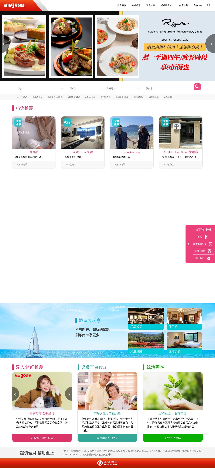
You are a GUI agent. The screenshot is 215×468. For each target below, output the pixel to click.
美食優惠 (121, 5)
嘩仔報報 (203, 258)
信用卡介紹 (203, 251)
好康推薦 (183, 5)
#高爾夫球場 (122, 97)
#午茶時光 (106, 97)
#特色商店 (71, 165)
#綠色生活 (38, 97)
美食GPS (198, 5)
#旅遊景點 (138, 97)
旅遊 (203, 237)
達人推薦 (150, 5)
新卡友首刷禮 (203, 244)
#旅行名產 (22, 97)
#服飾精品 (22, 165)
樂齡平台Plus (167, 5)
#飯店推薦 (90, 97)
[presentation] (5, 43)
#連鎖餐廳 (154, 97)
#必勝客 (168, 97)
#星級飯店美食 (55, 97)
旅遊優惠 (136, 5)
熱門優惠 (203, 230)
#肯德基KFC (74, 97)
